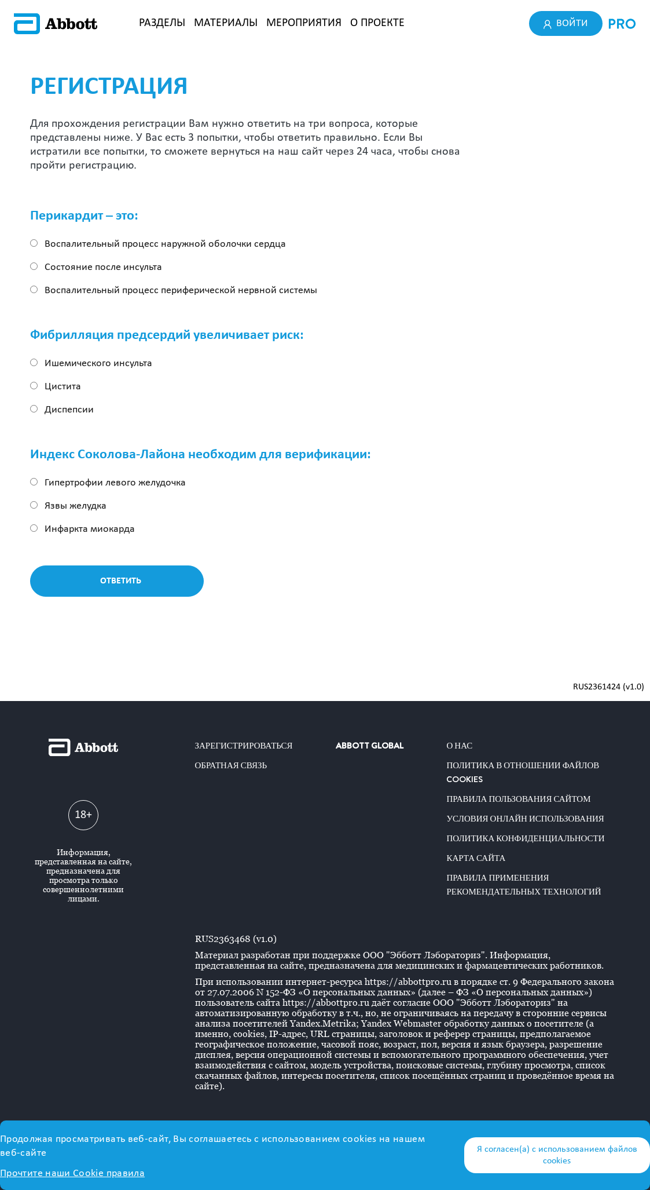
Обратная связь (231, 765)
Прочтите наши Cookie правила (72, 1173)
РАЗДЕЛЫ (162, 23)
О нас (459, 745)
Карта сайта (475, 858)
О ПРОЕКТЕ (377, 23)
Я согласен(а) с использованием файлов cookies (557, 1155)
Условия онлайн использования (525, 818)
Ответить (120, 581)
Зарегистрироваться (244, 745)
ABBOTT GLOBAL (369, 745)
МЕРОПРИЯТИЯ (303, 23)
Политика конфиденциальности (525, 838)
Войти (566, 23)
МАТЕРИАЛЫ (226, 23)
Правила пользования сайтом (518, 799)
